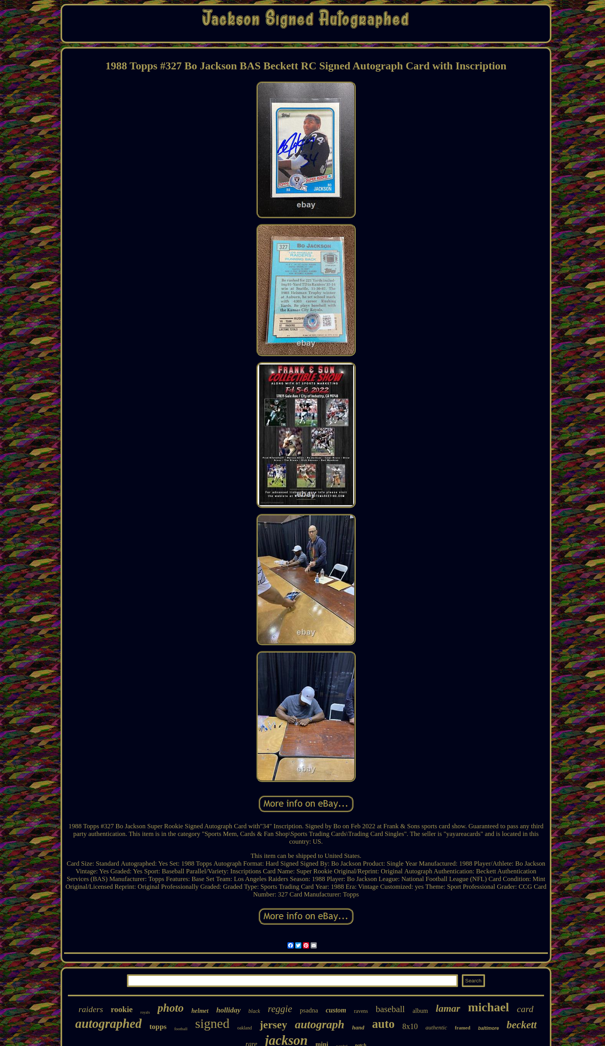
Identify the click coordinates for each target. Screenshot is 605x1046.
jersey (273, 1025)
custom (336, 1010)
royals (145, 1012)
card (525, 1009)
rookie (122, 1009)
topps (157, 1026)
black (254, 1011)
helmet (199, 1010)
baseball (390, 1009)
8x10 (410, 1026)
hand (358, 1027)
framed (462, 1028)
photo (170, 1008)
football (181, 1028)
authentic (436, 1027)
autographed (108, 1024)
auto (383, 1024)
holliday (228, 1010)
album (420, 1010)
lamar (448, 1008)
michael (488, 1007)
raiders (90, 1009)
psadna (309, 1010)
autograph (319, 1024)
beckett (522, 1025)
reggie (280, 1009)
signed (212, 1023)
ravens (361, 1011)
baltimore (488, 1028)
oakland (244, 1028)
